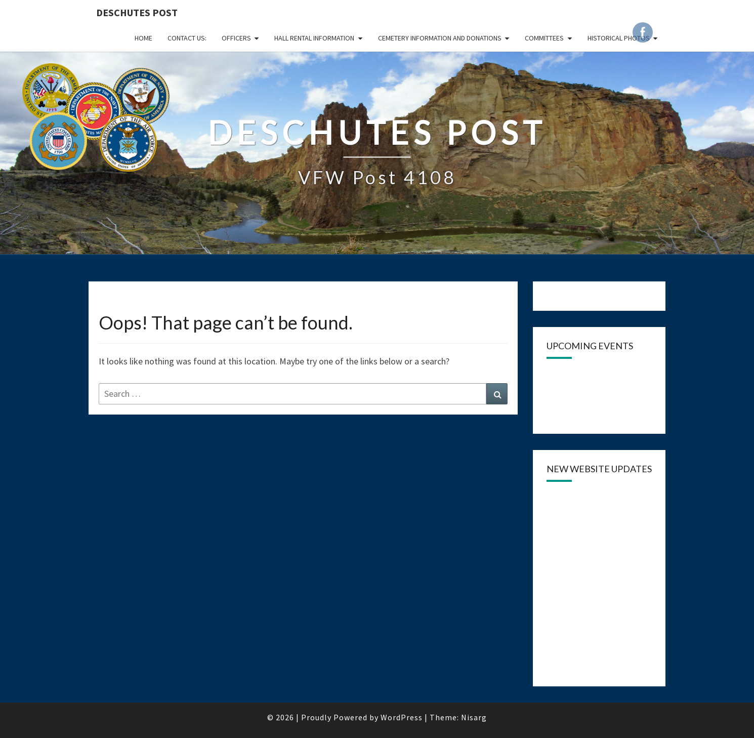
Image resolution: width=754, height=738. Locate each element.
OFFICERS (236, 38)
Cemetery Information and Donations (439, 38)
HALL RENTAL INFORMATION (314, 38)
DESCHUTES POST (137, 12)
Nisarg (474, 717)
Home (143, 38)
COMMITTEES (544, 38)
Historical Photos (619, 38)
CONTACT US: (186, 38)
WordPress (402, 717)
